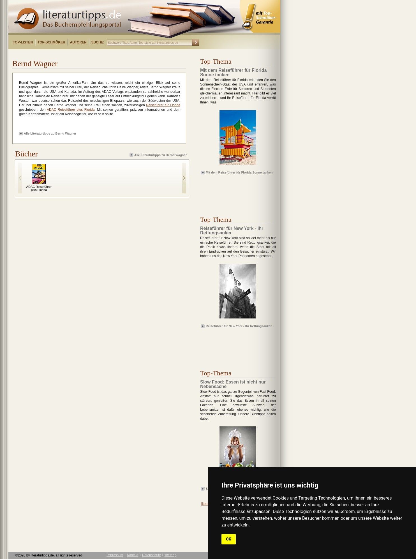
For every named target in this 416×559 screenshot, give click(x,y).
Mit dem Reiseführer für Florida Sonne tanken (239, 172)
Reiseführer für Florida (163, 105)
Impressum (115, 555)
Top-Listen (23, 42)
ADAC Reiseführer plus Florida (70, 110)
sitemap (170, 555)
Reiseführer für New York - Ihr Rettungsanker (239, 326)
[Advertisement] (80, 54)
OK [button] (228, 539)
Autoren (78, 42)
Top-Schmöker (51, 42)
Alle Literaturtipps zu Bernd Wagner (50, 133)
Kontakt (132, 555)
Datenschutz (151, 555)
